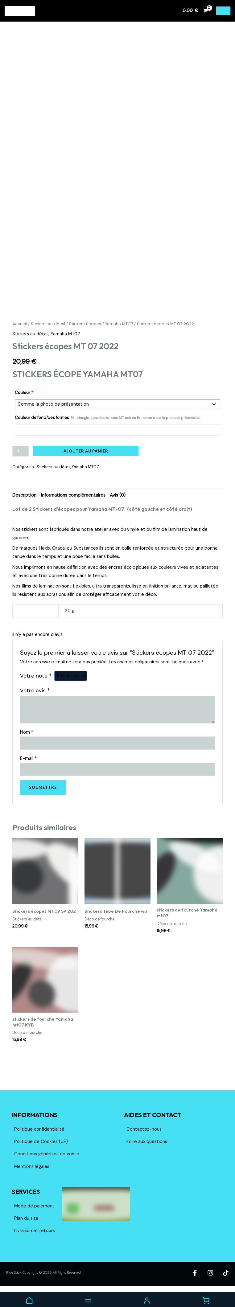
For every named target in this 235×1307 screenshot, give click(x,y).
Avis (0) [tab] (118, 510)
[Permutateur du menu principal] (223, 10)
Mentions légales (31, 1181)
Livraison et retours (34, 1245)
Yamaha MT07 (119, 339)
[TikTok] (226, 1287)
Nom (26, 747)
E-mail (28, 773)
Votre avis (35, 705)
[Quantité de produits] (20, 466)
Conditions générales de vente (46, 1169)
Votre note (36, 690)
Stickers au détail (48, 339)
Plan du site (26, 1233)
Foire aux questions (146, 1156)
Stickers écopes (85, 339)
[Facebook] (206, 1287)
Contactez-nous (144, 1144)
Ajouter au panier (86, 465)
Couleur (24, 408)
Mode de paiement (34, 1220)
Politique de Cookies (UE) (41, 1156)
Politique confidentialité (39, 1144)
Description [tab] (24, 510)
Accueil (19, 339)
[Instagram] (216, 1287)
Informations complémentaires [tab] (73, 510)
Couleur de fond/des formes (108, 432)
